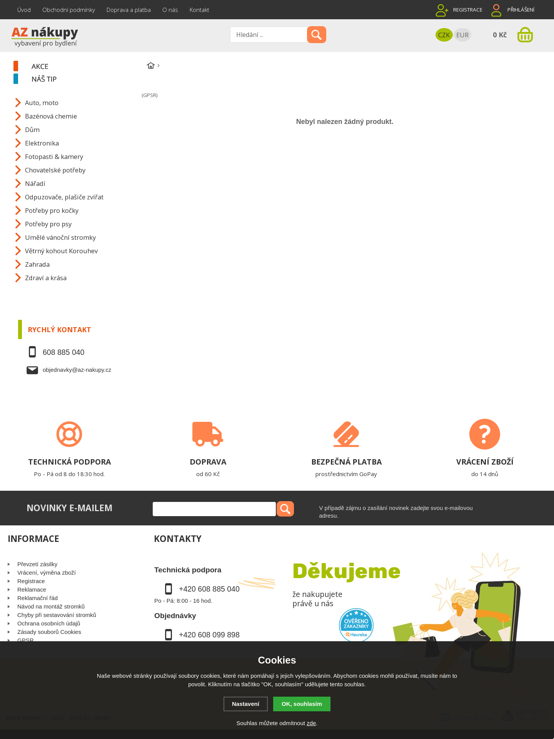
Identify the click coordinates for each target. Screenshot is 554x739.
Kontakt (199, 9)
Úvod (24, 9)
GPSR (25, 640)
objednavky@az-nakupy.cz (77, 369)
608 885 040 (63, 352)
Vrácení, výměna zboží (46, 572)
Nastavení (245, 704)
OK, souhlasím (302, 704)
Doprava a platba (129, 9)
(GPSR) (149, 95)
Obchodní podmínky (68, 9)
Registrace (467, 9)
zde (311, 723)
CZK (444, 34)
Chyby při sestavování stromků (56, 615)
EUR (462, 34)
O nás (170, 9)
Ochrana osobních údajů (48, 623)
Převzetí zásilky (37, 564)
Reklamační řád (37, 598)
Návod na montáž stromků (51, 606)
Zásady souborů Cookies (49, 632)
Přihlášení (520, 9)
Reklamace (31, 589)
